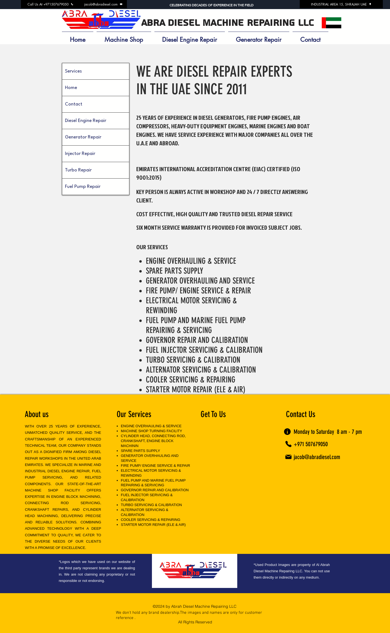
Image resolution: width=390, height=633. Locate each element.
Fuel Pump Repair (82, 186)
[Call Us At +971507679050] (50, 4)
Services (73, 71)
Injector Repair (80, 153)
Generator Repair (83, 137)
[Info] (287, 432)
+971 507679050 (311, 444)
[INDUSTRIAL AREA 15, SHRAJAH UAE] (341, 4)
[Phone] (288, 444)
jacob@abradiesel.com (317, 457)
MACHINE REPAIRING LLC (258, 22)
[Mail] (288, 456)
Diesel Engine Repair (85, 120)
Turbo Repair (78, 170)
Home (71, 87)
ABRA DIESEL (170, 22)
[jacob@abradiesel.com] (103, 4)
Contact (73, 104)
